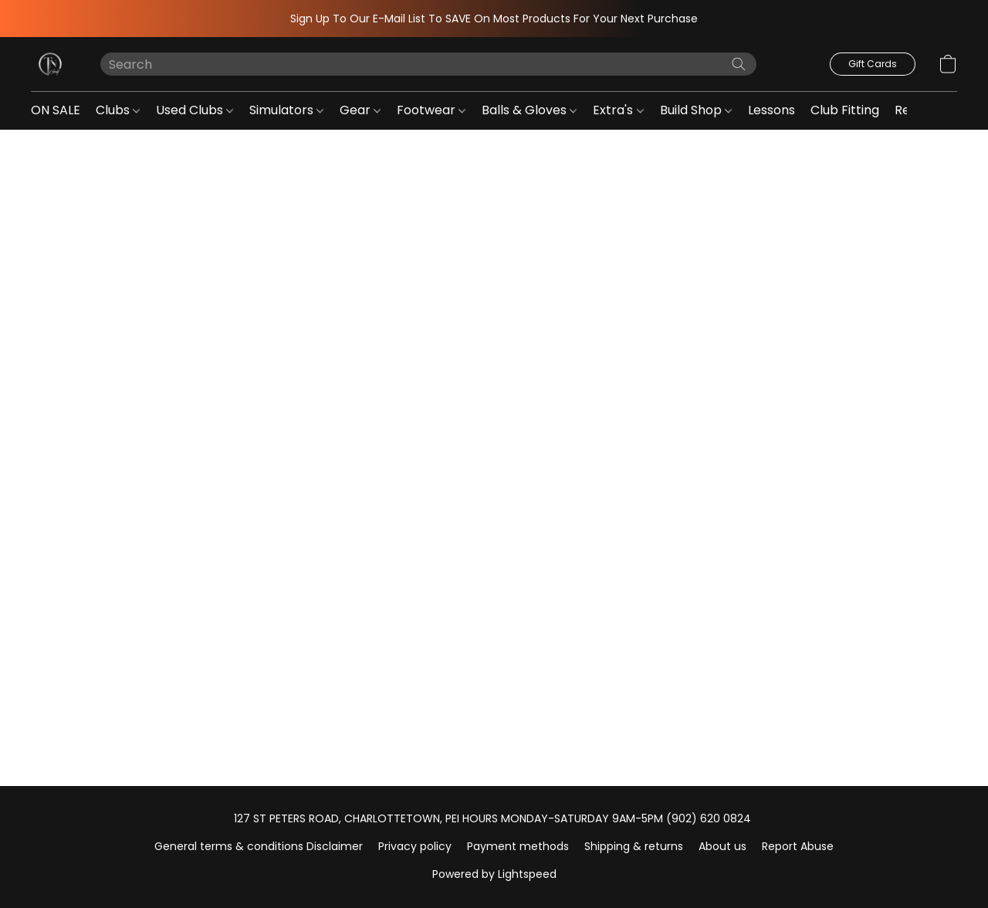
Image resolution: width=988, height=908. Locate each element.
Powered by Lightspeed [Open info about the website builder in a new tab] (494, 874)
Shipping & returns (633, 846)
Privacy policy (415, 846)
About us (722, 846)
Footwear (431, 110)
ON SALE (55, 110)
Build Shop (696, 110)
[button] (50, 64)
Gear (360, 110)
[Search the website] (738, 64)
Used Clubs (194, 110)
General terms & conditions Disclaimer (258, 846)
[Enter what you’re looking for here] (428, 64)
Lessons (771, 110)
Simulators (286, 110)
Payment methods (518, 846)
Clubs (118, 110)
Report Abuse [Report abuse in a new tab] (798, 846)
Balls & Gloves (529, 110)
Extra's (618, 110)
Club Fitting (844, 110)
